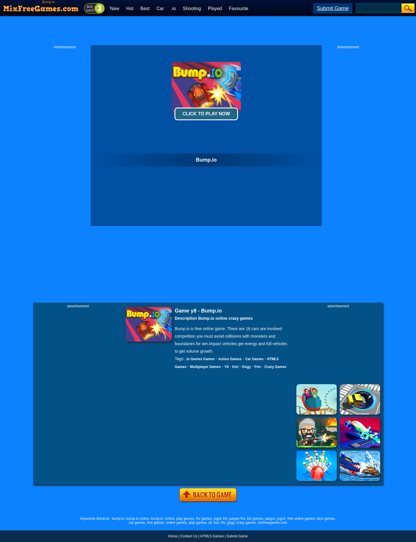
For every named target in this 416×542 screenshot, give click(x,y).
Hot (129, 8)
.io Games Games (200, 359)
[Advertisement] (208, 31)
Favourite (238, 8)
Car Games (254, 359)
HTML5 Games (212, 536)
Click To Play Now (206, 113)
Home (172, 536)
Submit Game (333, 8)
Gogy (246, 367)
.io (173, 8)
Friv (258, 367)
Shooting (192, 8)
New (114, 8)
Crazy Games (275, 367)
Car (160, 8)
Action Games (230, 359)
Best (145, 8)
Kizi (235, 367)
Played (215, 8)
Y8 (226, 367)
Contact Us (188, 536)
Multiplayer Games (205, 367)
